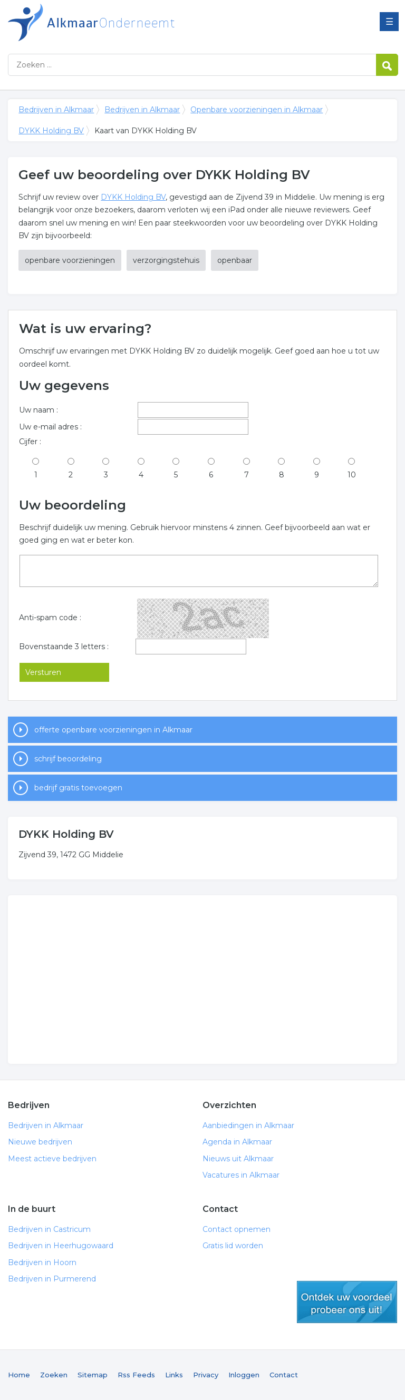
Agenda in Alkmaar (237, 1142)
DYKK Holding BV (51, 130)
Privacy (205, 1374)
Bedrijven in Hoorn (42, 1262)
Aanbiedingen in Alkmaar (248, 1125)
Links (174, 1374)
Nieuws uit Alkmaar (238, 1158)
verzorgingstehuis (166, 260)
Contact (283, 1374)
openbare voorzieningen (70, 260)
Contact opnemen (236, 1229)
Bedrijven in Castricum (49, 1229)
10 (352, 474)
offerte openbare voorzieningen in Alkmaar (113, 730)
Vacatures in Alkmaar (240, 1175)
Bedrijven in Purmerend (52, 1279)
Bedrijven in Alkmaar (140, 22)
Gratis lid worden (232, 1245)
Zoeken (54, 1374)
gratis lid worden (347, 1302)
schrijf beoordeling (68, 758)
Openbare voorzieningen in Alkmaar (256, 109)
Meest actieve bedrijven (52, 1158)
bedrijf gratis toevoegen (78, 787)
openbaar (234, 260)
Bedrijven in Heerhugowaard (60, 1245)
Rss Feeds (136, 1374)
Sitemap (93, 1374)
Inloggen (243, 1374)
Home (19, 1374)
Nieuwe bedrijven (40, 1142)
